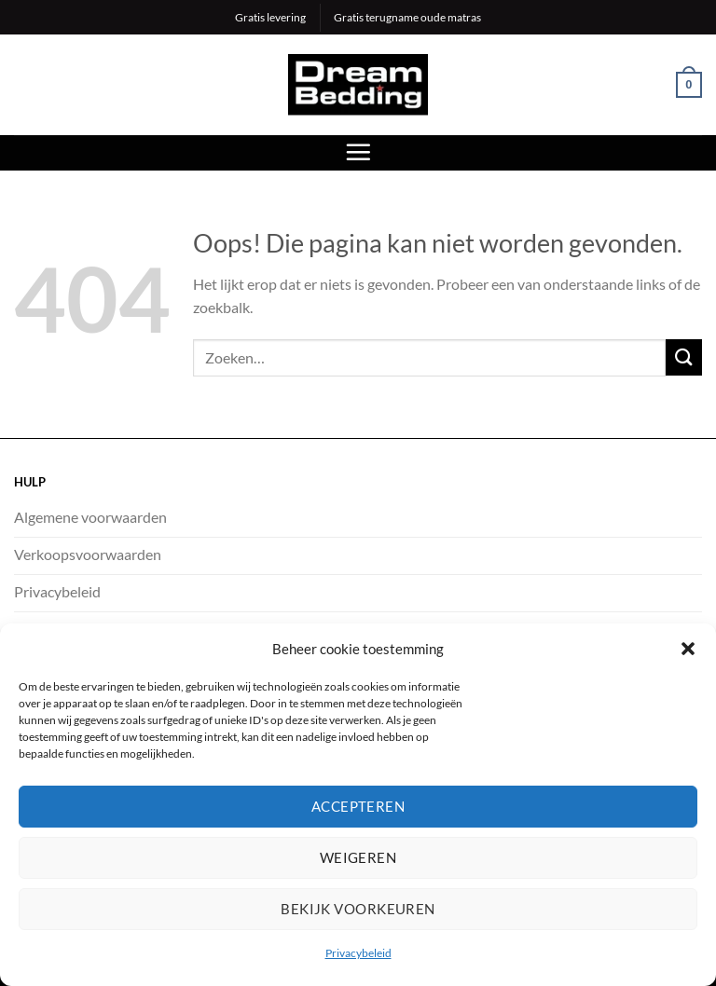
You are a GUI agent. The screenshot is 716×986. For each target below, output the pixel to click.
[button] (688, 648)
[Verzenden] (684, 357)
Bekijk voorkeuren (358, 908)
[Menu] (358, 152)
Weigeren (358, 857)
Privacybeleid (358, 953)
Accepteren (358, 806)
